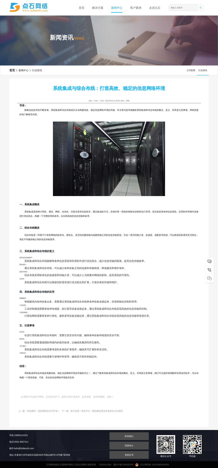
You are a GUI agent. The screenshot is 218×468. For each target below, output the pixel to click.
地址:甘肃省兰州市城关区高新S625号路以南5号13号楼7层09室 (39, 455)
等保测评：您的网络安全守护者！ (43, 411)
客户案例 (135, 7)
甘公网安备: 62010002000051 (153, 464)
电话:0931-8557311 (18, 442)
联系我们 (129, 436)
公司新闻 (191, 70)
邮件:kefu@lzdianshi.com (21, 448)
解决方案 (97, 7)
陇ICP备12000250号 (124, 464)
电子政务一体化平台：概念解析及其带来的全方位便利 (97, 411)
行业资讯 (35, 70)
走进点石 (154, 7)
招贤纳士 (129, 445)
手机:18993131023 (18, 435)
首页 (81, 7)
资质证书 (129, 455)
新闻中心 (116, 7)
